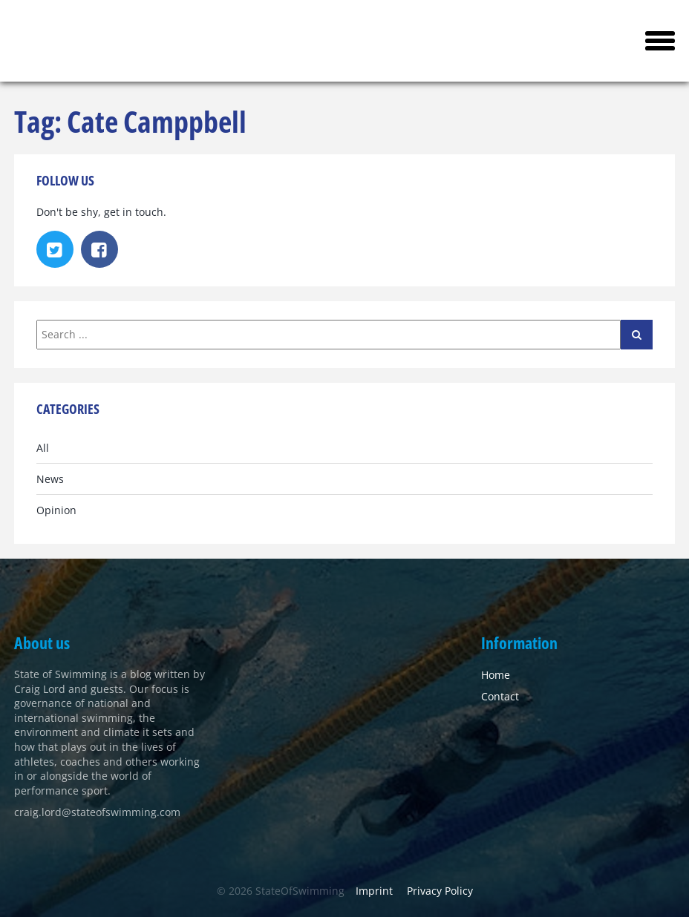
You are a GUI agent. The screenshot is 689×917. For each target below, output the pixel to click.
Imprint (374, 891)
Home (495, 675)
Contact (500, 696)
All (42, 448)
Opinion (56, 510)
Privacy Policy (440, 891)
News (50, 479)
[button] (660, 41)
